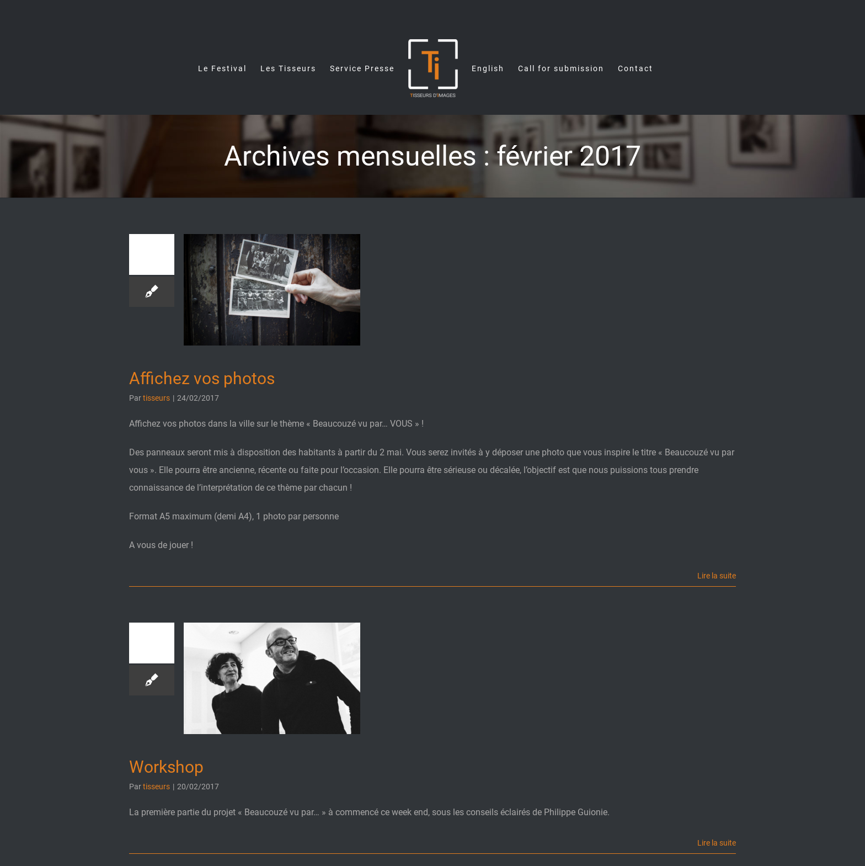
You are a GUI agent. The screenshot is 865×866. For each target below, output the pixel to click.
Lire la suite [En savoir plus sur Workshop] (716, 842)
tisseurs (156, 398)
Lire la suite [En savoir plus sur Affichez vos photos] (716, 575)
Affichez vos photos (202, 378)
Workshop (166, 767)
